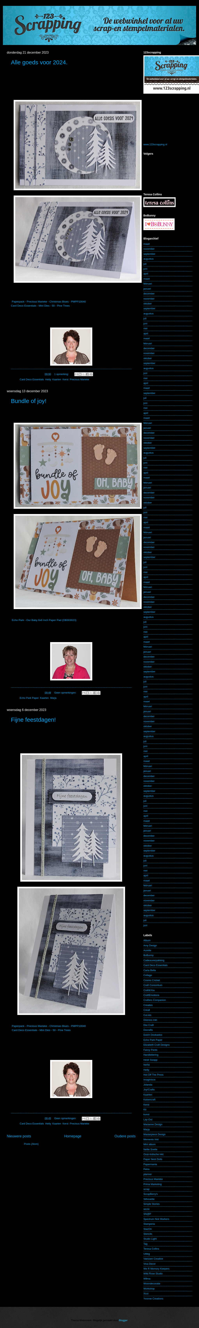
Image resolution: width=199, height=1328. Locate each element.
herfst (146, 1064)
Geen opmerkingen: (65, 692)
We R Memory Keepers (156, 1268)
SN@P (147, 1213)
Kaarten (56, 379)
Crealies (148, 1005)
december (149, 293)
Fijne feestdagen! (33, 719)
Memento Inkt (151, 1139)
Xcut (145, 1293)
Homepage (72, 1136)
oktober (147, 303)
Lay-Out (147, 1119)
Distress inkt (150, 1019)
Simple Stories (151, 1203)
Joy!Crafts (149, 1089)
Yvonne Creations (153, 1298)
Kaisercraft (149, 1099)
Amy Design (150, 945)
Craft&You (149, 990)
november (149, 248)
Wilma (146, 1278)
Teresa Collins (151, 1248)
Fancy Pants (150, 1049)
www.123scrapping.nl (155, 144)
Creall (146, 1010)
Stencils (147, 1233)
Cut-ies (147, 1015)
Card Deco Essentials (32, 379)
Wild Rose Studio (153, 1273)
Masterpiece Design (154, 1134)
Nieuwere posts (19, 1136)
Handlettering (150, 1054)
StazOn (147, 1229)
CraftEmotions (151, 995)
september (149, 253)
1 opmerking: (61, 374)
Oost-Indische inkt (153, 1154)
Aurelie (147, 950)
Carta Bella (149, 970)
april (145, 273)
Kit (144, 1109)
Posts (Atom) (31, 1143)
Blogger (123, 1320)
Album (147, 940)
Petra (146, 1169)
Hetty (48, 379)
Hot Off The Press (153, 1074)
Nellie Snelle (150, 1149)
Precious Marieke (79, 379)
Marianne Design (152, 1124)
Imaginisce (149, 1079)
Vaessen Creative (153, 1258)
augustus (148, 258)
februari (147, 283)
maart (146, 243)
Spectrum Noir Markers (156, 1219)
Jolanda (147, 1084)
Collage (147, 975)
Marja (53, 697)
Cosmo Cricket (151, 980)
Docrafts (148, 1029)
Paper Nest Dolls (152, 1159)
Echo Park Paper (29, 697)
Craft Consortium (152, 985)
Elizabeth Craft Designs (156, 1044)
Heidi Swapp (150, 1059)
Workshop (149, 1288)
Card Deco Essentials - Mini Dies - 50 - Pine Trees (40, 305)
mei (145, 328)
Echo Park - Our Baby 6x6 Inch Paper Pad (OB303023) (44, 620)
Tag (145, 1243)
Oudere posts (125, 1136)
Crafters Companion (154, 1000)
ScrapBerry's (150, 1194)
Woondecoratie (151, 1283)
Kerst (65, 379)
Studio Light (150, 1238)
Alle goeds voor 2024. (39, 62)
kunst (146, 1114)
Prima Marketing (152, 1184)
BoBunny (148, 955)
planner (147, 1174)
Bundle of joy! (28, 401)
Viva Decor (149, 1263)
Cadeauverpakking (153, 960)
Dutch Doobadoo (152, 1034)
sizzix (146, 1209)
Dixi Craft (148, 1025)
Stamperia (149, 1223)
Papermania (150, 1164)
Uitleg (146, 1253)
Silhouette (149, 1199)
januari (147, 288)
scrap (146, 1189)
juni (145, 268)
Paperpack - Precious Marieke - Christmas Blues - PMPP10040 (49, 301)
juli (145, 263)
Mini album (149, 1144)
